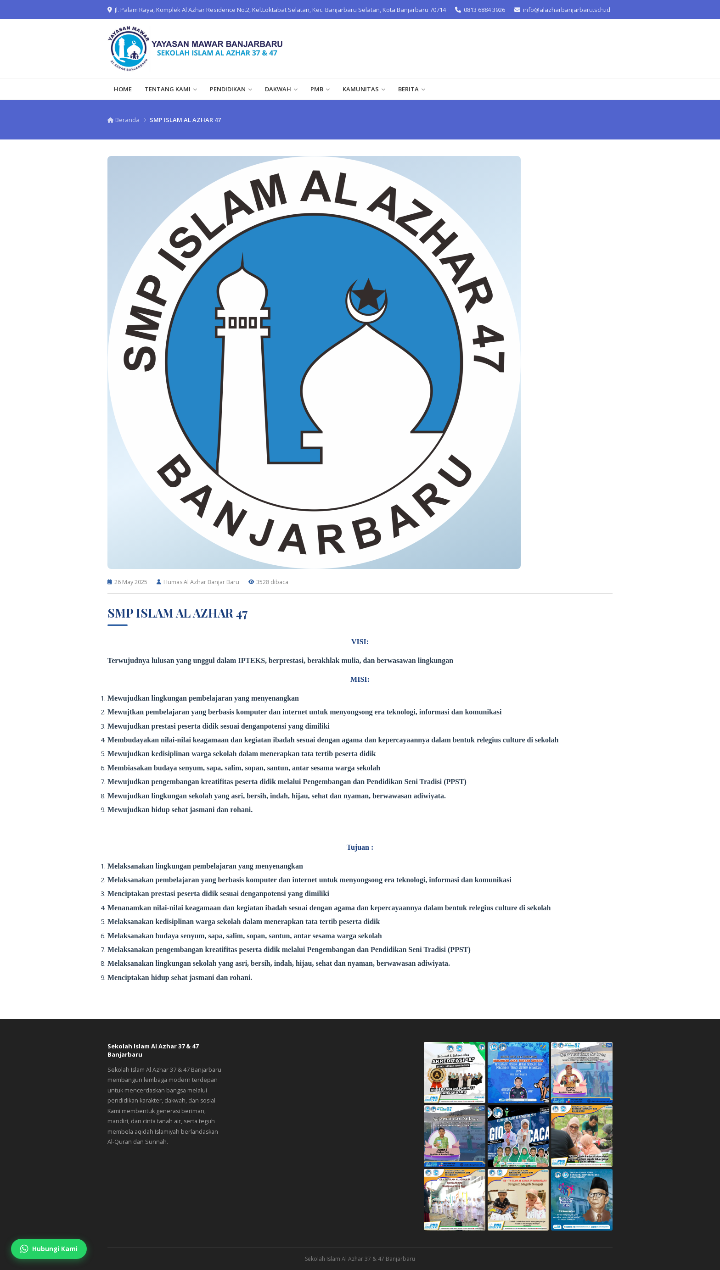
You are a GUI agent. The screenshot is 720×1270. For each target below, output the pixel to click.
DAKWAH (281, 89)
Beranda (123, 120)
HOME (123, 89)
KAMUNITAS (364, 89)
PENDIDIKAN (231, 89)
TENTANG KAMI (171, 89)
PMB (320, 89)
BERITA (411, 89)
